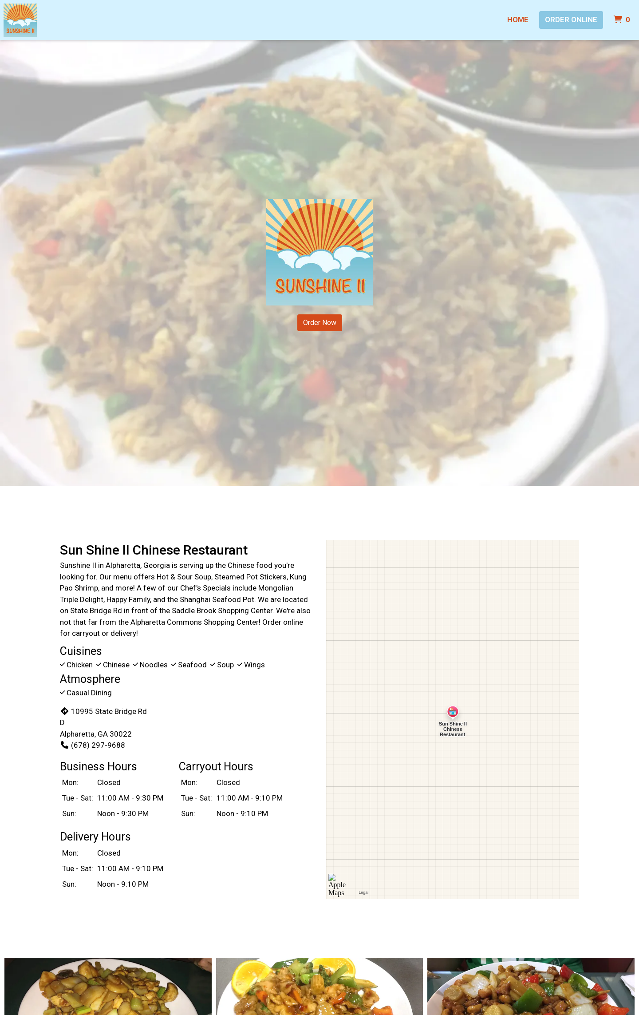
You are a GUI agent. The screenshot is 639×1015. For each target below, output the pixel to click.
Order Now (319, 322)
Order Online (571, 19)
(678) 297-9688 (92, 745)
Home (518, 19)
